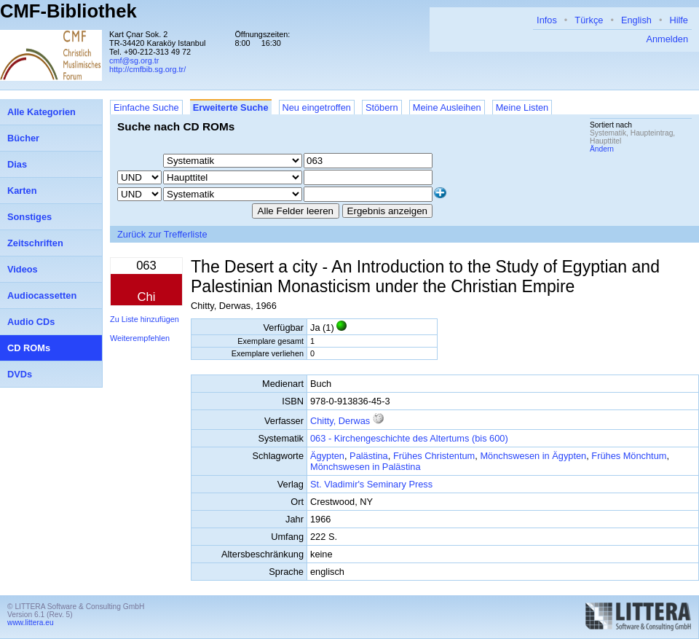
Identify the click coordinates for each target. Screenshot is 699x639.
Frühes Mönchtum (628, 455)
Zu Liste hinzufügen (144, 319)
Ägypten (327, 455)
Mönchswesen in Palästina (365, 466)
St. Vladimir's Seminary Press (371, 484)
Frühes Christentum (434, 455)
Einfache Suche (146, 107)
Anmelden (667, 39)
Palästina (369, 455)
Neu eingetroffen (317, 107)
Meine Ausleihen (447, 107)
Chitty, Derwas (340, 420)
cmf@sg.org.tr (134, 60)
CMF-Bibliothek (68, 11)
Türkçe (588, 20)
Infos (547, 20)
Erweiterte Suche (231, 107)
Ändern (602, 149)
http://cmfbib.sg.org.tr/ (147, 69)
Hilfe (678, 20)
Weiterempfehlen (140, 338)
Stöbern (382, 107)
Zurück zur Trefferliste (162, 234)
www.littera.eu (30, 623)
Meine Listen (522, 107)
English (636, 20)
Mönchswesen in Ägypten (533, 455)
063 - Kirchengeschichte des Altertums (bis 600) (409, 438)
